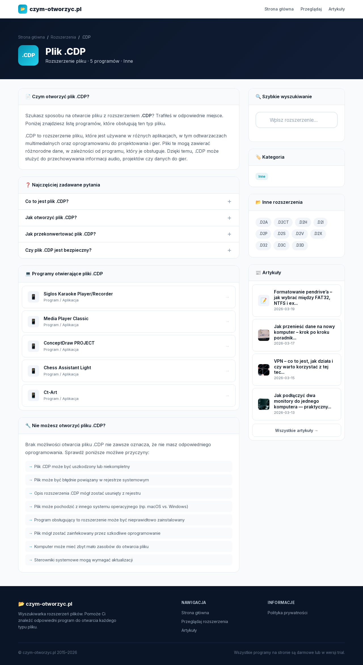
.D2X (318, 233)
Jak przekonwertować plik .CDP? (128, 234)
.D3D (300, 245)
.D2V (300, 233)
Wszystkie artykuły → (296, 430)
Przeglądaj (311, 9)
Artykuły (337, 9)
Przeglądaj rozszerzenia (205, 621)
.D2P (263, 233)
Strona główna (279, 9)
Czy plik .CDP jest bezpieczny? (128, 250)
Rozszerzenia (63, 37)
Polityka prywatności (287, 612)
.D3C (281, 245)
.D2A (263, 222)
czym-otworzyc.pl (50, 9)
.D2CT (283, 222)
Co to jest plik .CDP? (128, 201)
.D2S (281, 233)
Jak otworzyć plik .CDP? (128, 218)
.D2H (303, 222)
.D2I (320, 222)
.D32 (263, 245)
